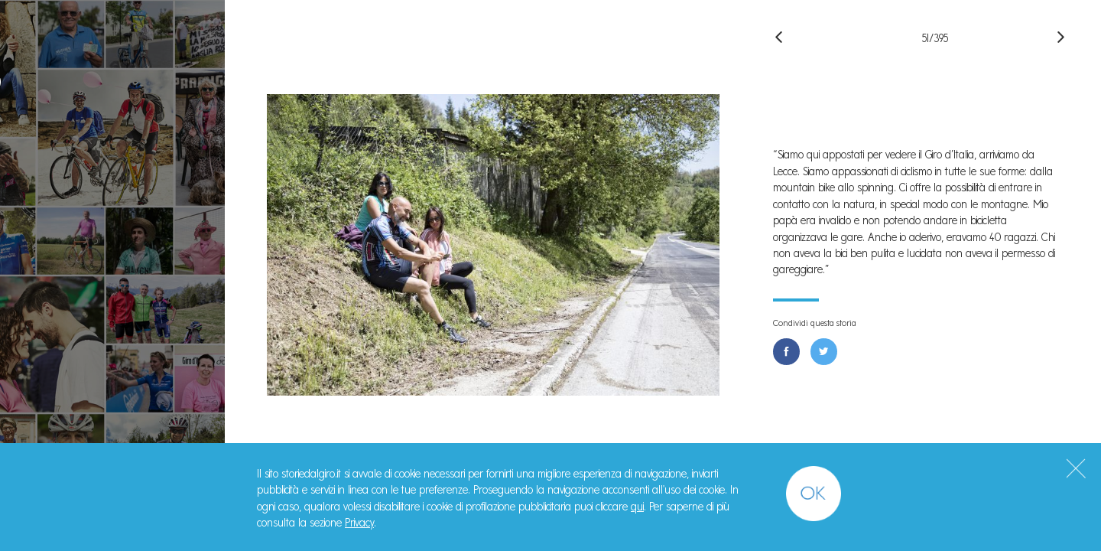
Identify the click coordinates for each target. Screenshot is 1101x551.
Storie (54, 170)
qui (637, 507)
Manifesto (71, 206)
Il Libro (57, 241)
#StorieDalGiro (112, 20)
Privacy (359, 523)
